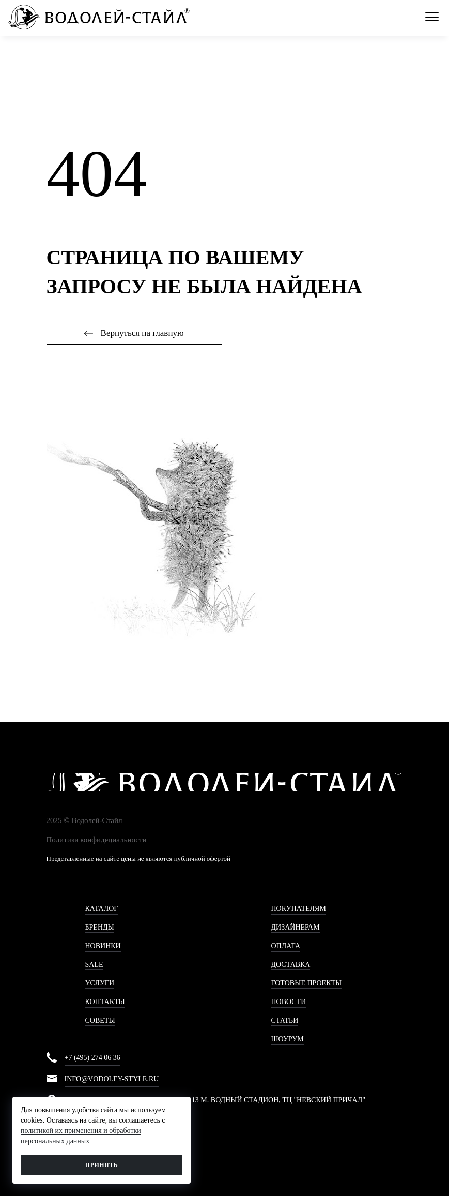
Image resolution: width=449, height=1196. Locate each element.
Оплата (286, 946)
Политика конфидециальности (97, 839)
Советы (100, 1020)
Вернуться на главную (133, 333)
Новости (288, 1002)
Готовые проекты (306, 983)
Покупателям (298, 909)
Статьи (285, 1020)
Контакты (105, 1002)
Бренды (99, 927)
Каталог (101, 909)
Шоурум (287, 1039)
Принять (101, 1165)
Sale (94, 964)
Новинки (103, 946)
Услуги (100, 983)
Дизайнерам (295, 927)
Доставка (291, 964)
